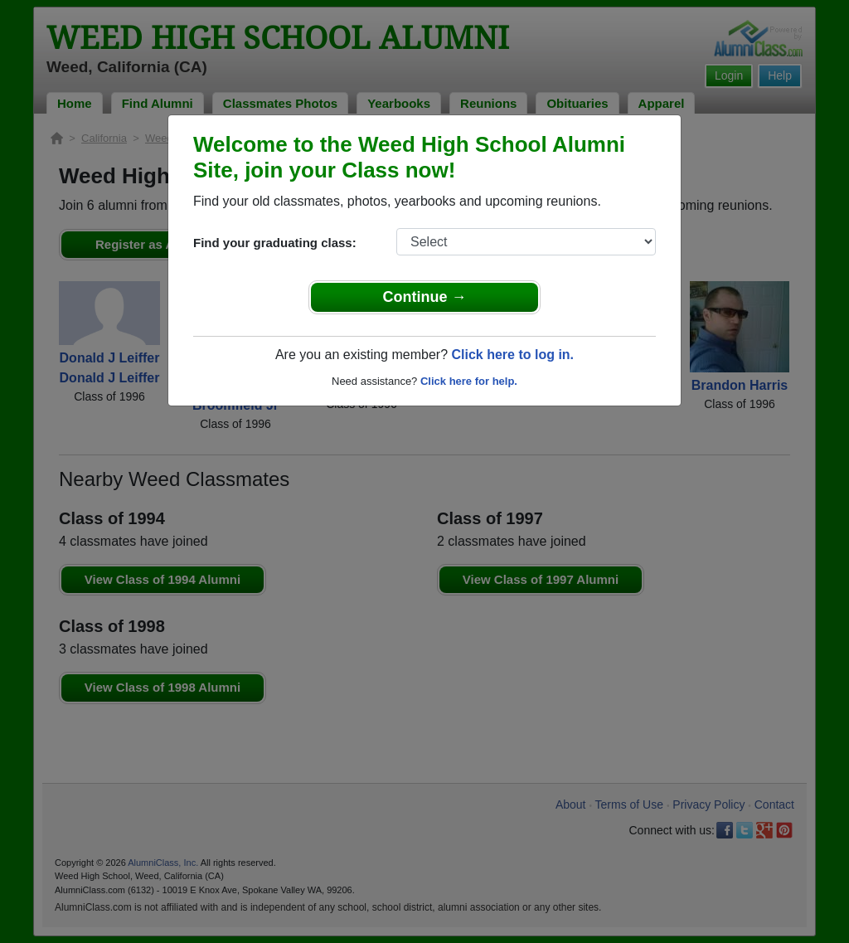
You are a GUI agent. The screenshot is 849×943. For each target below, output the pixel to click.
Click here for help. (468, 381)
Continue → (425, 297)
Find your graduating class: (275, 243)
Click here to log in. (512, 355)
